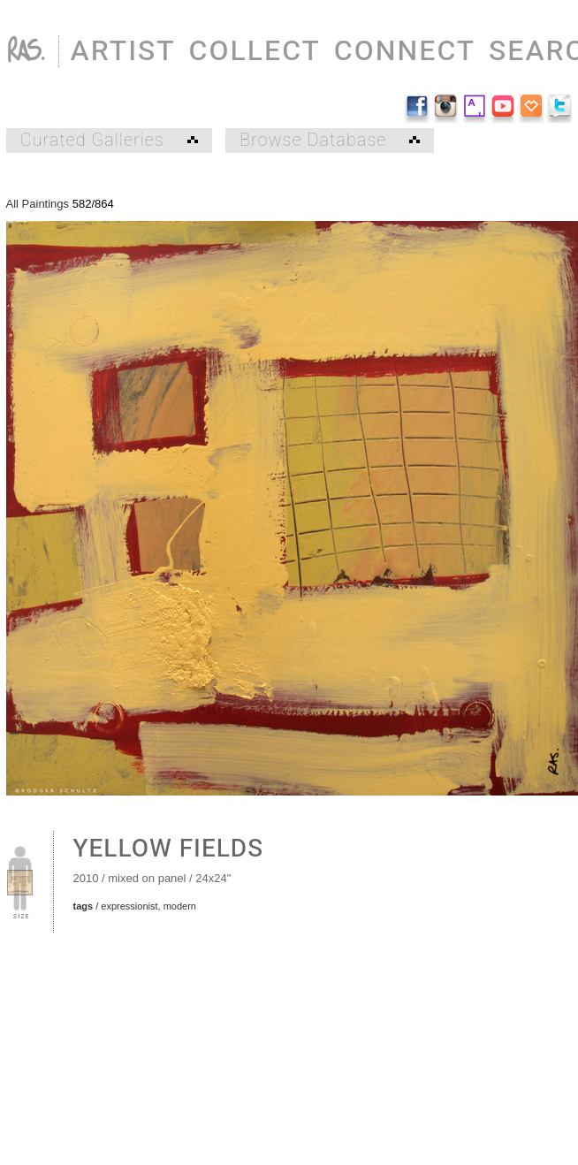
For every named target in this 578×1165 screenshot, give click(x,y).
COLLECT (255, 51)
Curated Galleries (109, 140)
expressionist (129, 906)
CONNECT (404, 51)
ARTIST (123, 51)
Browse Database (330, 140)
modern (180, 906)
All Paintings (38, 203)
